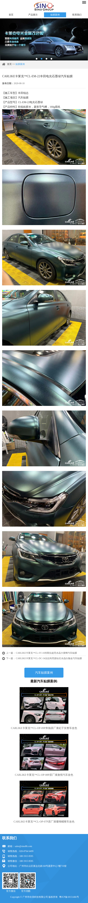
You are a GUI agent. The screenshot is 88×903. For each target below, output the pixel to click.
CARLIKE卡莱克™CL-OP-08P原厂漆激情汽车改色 (44, 774)
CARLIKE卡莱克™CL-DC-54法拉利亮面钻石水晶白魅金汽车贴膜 (49, 658)
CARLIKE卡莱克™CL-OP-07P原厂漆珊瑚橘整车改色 (44, 821)
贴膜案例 (55, 15)
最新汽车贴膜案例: (44, 681)
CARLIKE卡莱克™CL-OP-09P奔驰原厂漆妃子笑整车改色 (44, 728)
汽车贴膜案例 (44, 672)
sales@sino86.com (23, 846)
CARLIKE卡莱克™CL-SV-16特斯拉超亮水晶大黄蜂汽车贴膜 (46, 653)
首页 (11, 15)
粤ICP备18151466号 (69, 897)
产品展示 (33, 15)
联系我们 (77, 15)
